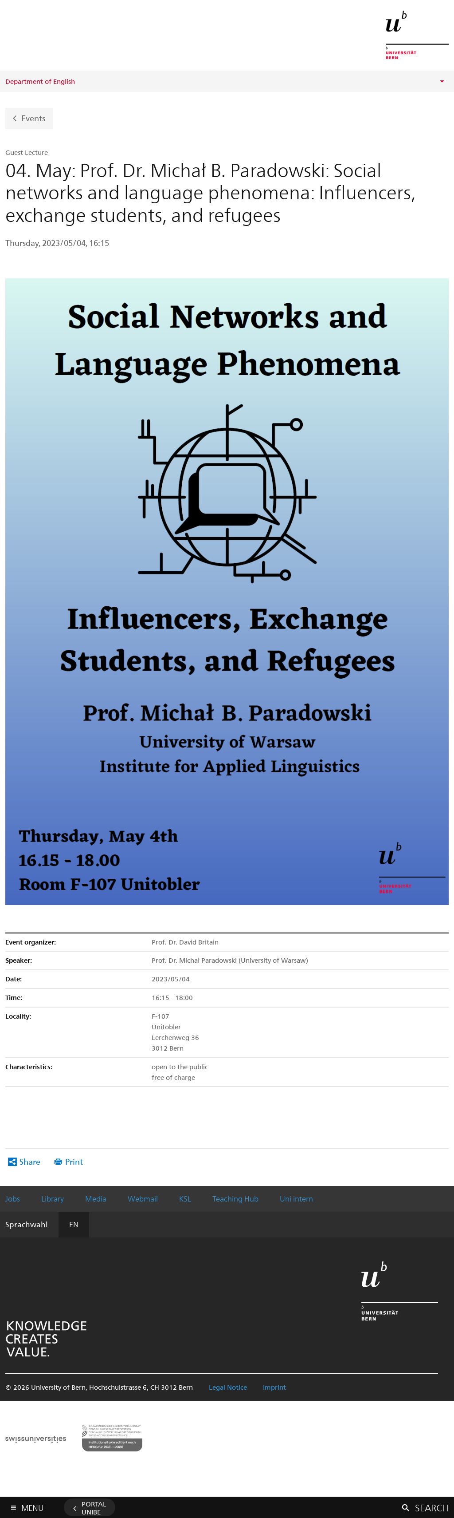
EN (73, 1224)
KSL (185, 1198)
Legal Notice (228, 1387)
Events (33, 117)
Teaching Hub (235, 1198)
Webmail (143, 1198)
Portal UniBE (94, 1507)
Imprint (274, 1387)
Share (30, 1161)
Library (52, 1198)
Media (95, 1198)
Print (74, 1161)
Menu (32, 1505)
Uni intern (296, 1198)
